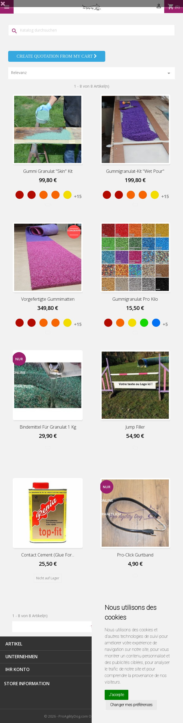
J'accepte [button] (116, 695)
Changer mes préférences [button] (131, 705)
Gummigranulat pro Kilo (135, 299)
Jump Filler (135, 427)
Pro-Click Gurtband (135, 555)
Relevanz (91, 73)
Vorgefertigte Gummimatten (48, 299)
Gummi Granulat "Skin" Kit (48, 171)
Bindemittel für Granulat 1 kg (48, 427)
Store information (26, 684)
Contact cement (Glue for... (47, 555)
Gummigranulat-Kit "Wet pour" (135, 171)
